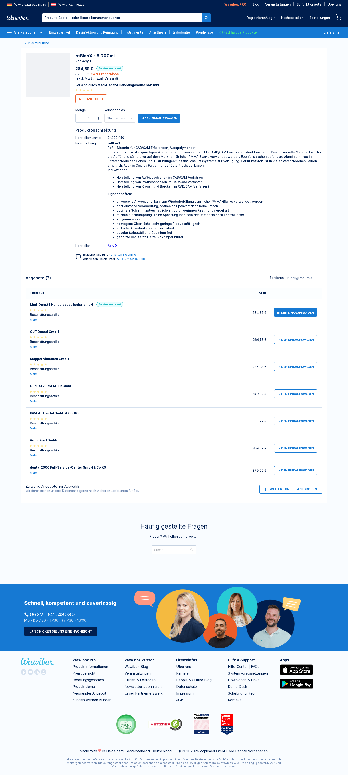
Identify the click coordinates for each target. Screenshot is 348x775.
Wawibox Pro (84, 660)
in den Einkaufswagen (159, 118)
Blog (255, 4)
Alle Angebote (91, 99)
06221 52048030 (131, 259)
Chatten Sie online (123, 254)
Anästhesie (157, 32)
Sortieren (276, 278)
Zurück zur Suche (35, 43)
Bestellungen (319, 18)
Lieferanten (332, 32)
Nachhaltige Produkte (238, 32)
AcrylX (112, 246)
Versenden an (114, 110)
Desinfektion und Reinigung (97, 32)
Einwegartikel (59, 32)
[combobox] (122, 17)
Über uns (334, 4)
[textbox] (122, 18)
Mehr (33, 319)
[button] (79, 118)
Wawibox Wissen (140, 660)
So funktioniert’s (309, 4)
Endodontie (181, 32)
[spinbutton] (89, 118)
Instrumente (134, 32)
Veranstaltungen (278, 4)
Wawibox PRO (235, 4)
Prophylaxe (204, 32)
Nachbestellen (292, 18)
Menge (80, 110)
